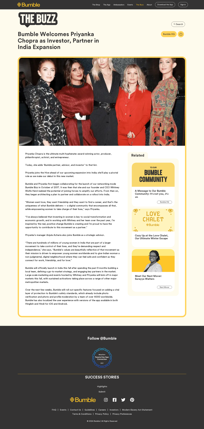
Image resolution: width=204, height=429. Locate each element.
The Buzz (140, 4)
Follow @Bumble (102, 338)
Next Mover (166, 287)
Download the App (165, 4)
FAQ (54, 410)
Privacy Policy (102, 414)
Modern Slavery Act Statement (137, 410)
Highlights (102, 386)
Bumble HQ (169, 34)
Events (130, 4)
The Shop (96, 4)
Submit (102, 391)
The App (106, 4)
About (149, 4)
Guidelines (90, 410)
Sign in (183, 4)
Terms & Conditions (81, 414)
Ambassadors (118, 4)
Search (178, 24)
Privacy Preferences (122, 414)
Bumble (97, 421)
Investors (114, 410)
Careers (102, 410)
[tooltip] (181, 34)
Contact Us (75, 410)
